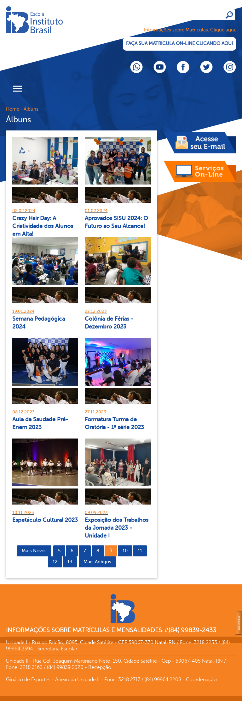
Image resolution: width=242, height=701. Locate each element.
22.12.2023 (96, 311)
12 (55, 562)
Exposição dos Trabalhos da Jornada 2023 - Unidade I (116, 528)
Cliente (53, 29)
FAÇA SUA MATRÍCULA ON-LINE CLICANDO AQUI (179, 43)
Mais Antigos (97, 562)
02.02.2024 (23, 210)
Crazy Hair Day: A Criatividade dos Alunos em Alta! (42, 226)
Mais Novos (34, 551)
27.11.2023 (95, 412)
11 (140, 551)
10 (125, 551)
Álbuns (31, 109)
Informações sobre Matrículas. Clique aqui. (190, 30)
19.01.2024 (23, 311)
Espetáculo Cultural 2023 (45, 520)
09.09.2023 (96, 512)
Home (12, 109)
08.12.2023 (23, 412)
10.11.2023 (23, 512)
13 (69, 562)
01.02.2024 (96, 210)
